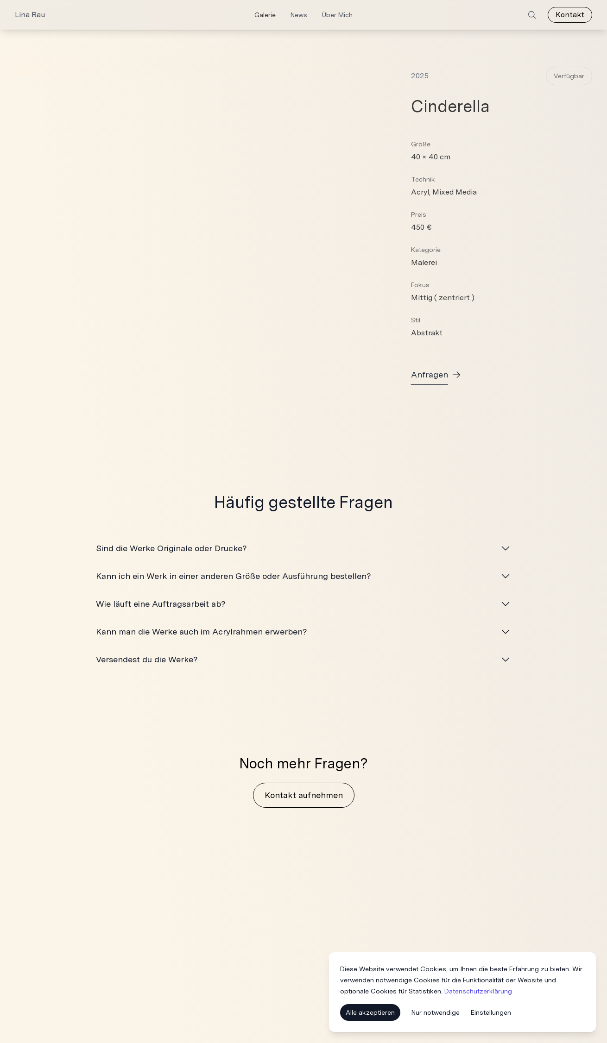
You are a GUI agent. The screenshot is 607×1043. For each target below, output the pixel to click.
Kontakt (570, 14)
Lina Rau (30, 14)
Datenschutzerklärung (478, 992)
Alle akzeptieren (370, 1013)
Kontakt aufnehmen (304, 795)
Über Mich (337, 15)
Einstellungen (491, 1013)
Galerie (265, 15)
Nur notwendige (435, 1013)
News (299, 15)
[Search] (532, 14)
